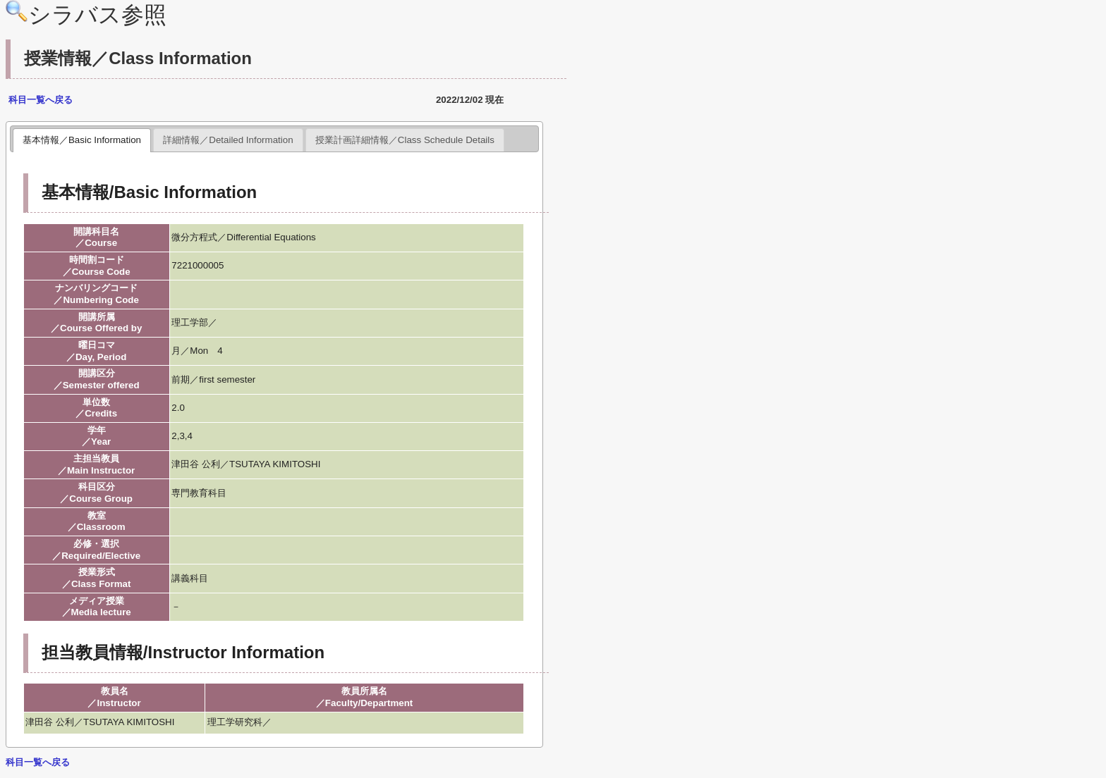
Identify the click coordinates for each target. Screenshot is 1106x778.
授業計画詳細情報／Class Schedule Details (404, 140)
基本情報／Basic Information (82, 140)
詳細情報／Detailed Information (228, 140)
